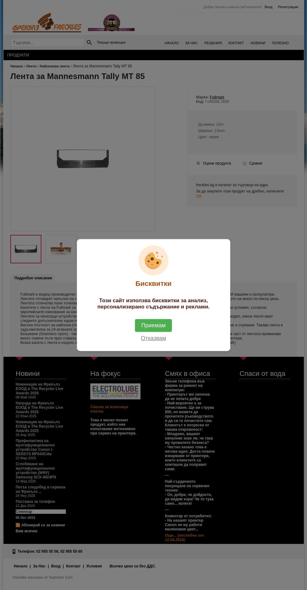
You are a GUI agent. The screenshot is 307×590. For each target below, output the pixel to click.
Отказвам (153, 338)
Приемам (153, 325)
